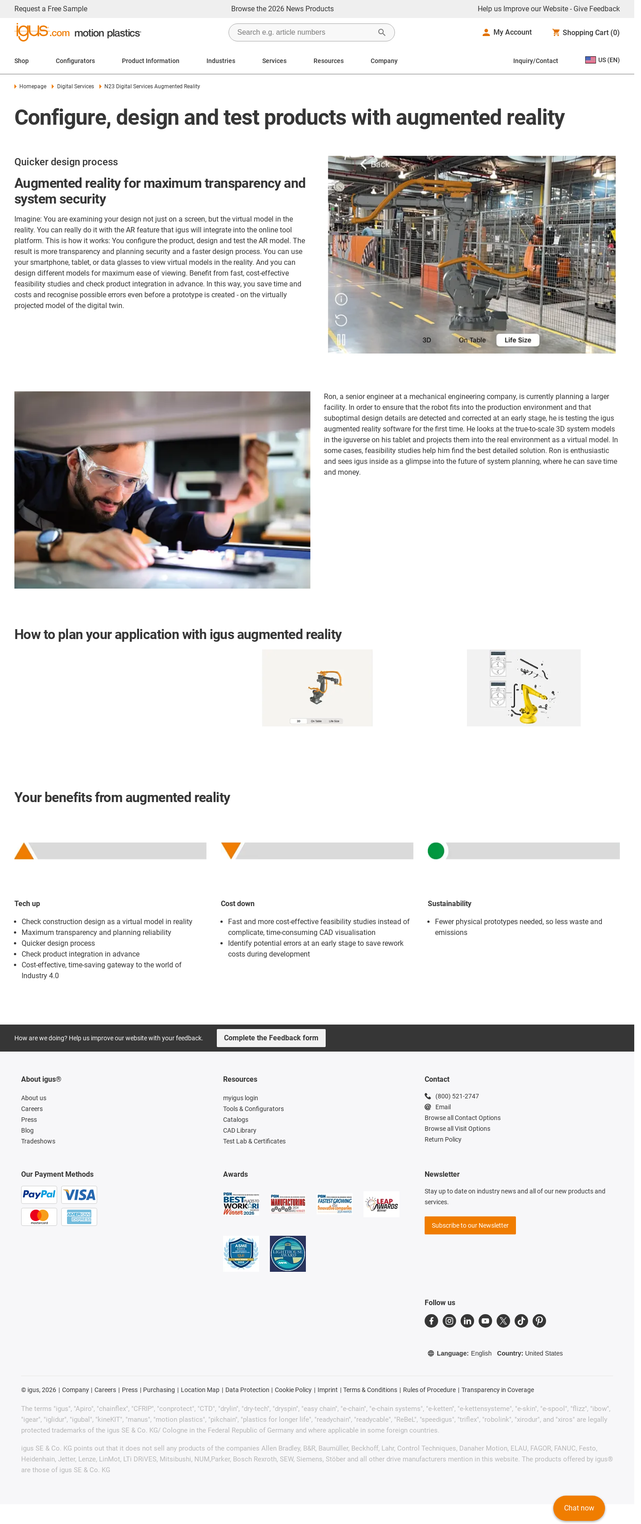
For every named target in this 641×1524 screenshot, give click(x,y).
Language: (459, 1353)
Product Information (150, 60)
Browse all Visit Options (457, 1128)
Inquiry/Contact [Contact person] (535, 60)
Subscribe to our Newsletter (470, 1225)
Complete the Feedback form (271, 1038)
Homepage (30, 86)
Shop (21, 60)
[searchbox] (304, 32)
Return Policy (443, 1139)
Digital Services (73, 86)
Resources (329, 60)
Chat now (579, 1508)
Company (384, 60)
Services (274, 60)
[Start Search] (382, 32)
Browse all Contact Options (463, 1117)
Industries (220, 60)
